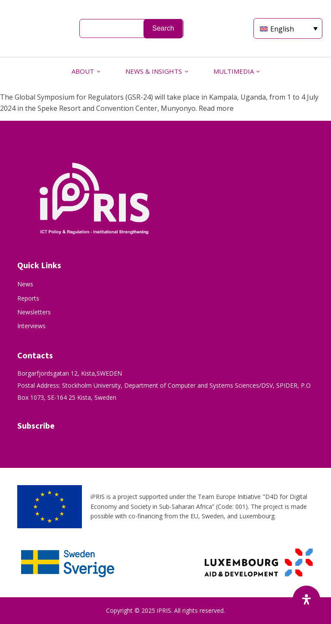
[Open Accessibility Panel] (306, 599)
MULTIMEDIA (233, 71)
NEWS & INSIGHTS (153, 71)
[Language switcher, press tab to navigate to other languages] (287, 28)
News (25, 284)
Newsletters (34, 312)
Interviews (31, 326)
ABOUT (83, 71)
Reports (28, 298)
